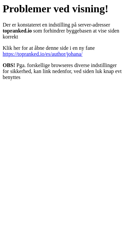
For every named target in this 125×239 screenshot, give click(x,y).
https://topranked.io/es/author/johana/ (43, 54)
